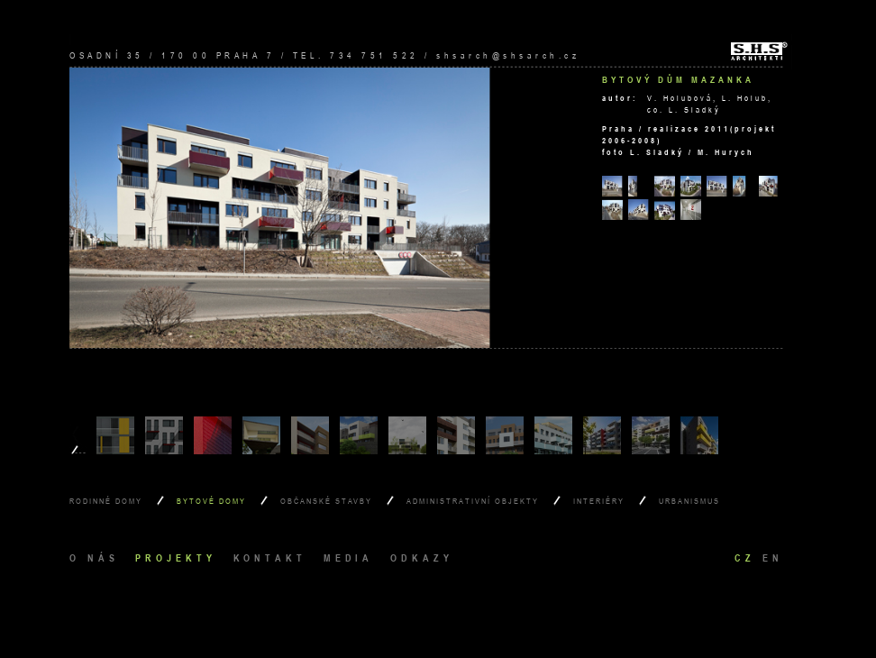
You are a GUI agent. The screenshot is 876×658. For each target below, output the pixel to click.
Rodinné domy (105, 501)
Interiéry (599, 501)
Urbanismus (689, 501)
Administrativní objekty (472, 501)
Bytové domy (211, 501)
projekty (175, 557)
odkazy (421, 557)
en (772, 557)
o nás (94, 557)
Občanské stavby (326, 501)
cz (745, 557)
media (349, 557)
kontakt (269, 557)
